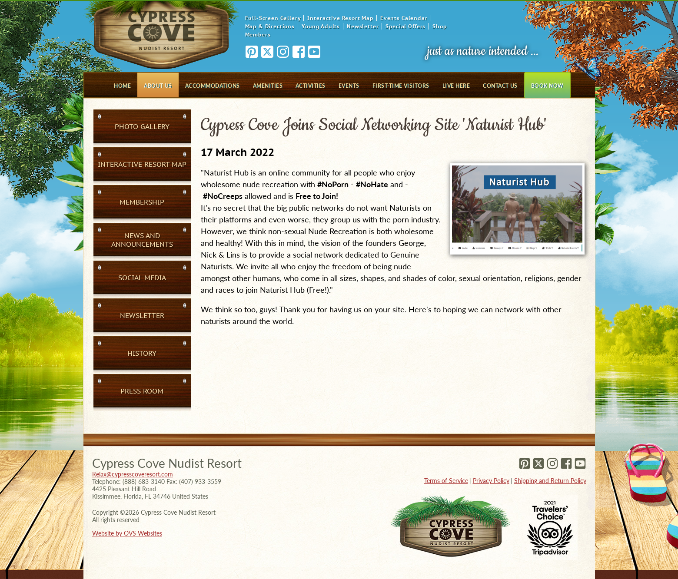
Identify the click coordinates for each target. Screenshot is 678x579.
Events (349, 86)
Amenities (267, 86)
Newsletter (363, 26)
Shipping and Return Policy (550, 480)
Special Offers (405, 26)
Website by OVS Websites (127, 533)
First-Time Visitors (400, 86)
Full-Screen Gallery (273, 18)
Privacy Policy (491, 480)
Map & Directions (270, 26)
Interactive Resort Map (340, 18)
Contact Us (500, 86)
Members (258, 34)
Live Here (456, 86)
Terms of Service (446, 480)
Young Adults (321, 26)
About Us (158, 86)
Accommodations (212, 86)
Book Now (547, 86)
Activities (311, 86)
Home (122, 86)
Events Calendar (404, 18)
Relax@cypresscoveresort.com (132, 474)
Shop (439, 26)
